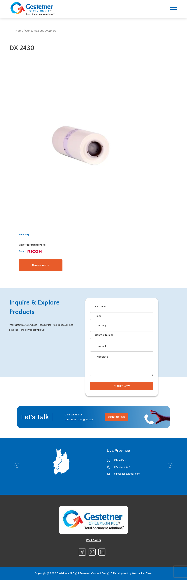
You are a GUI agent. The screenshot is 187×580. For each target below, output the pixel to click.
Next (170, 465)
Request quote (40, 265)
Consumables (34, 30)
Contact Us (116, 417)
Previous (17, 465)
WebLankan (138, 573)
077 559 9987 (122, 467)
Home (19, 30)
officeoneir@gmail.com (127, 473)
